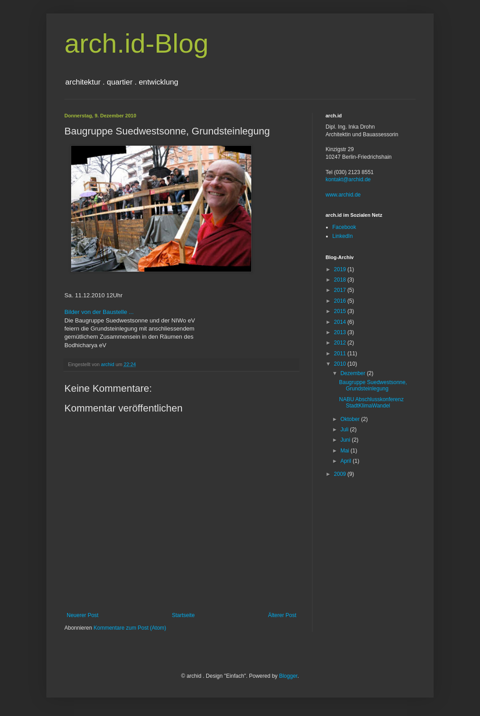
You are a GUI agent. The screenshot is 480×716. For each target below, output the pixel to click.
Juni (346, 440)
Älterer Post (282, 615)
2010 (341, 364)
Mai (345, 451)
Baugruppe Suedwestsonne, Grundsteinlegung (373, 385)
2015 (341, 311)
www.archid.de (343, 195)
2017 (341, 290)
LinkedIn (342, 236)
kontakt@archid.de (348, 179)
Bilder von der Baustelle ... (99, 312)
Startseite (183, 615)
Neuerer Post (83, 615)
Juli (345, 429)
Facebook (344, 227)
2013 (341, 332)
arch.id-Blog (136, 43)
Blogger (288, 676)
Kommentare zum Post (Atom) (130, 628)
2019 (341, 269)
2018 (341, 280)
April (346, 461)
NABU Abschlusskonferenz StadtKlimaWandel (371, 402)
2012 (341, 343)
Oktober (350, 419)
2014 (341, 322)
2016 (341, 301)
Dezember (353, 373)
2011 (341, 353)
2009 (341, 474)
